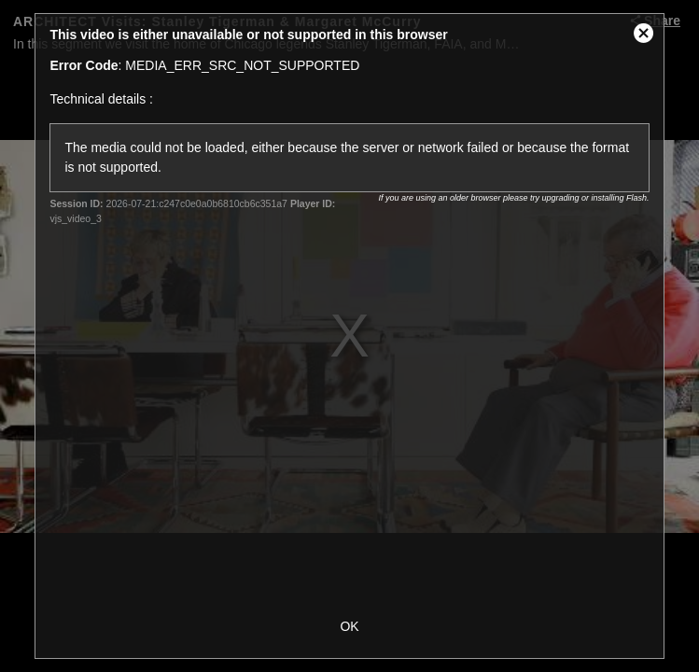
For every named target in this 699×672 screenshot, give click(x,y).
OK (349, 626)
